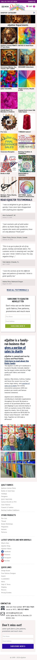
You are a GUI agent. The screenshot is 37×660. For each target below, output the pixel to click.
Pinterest (5, 554)
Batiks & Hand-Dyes (8, 491)
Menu (5, 6)
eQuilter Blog (5, 546)
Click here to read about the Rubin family (17, 362)
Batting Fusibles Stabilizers (10, 510)
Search (31, 1)
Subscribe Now (18, 326)
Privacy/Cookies (6, 593)
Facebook (6, 551)
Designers (4, 496)
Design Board (5, 570)
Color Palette (5, 505)
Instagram (6, 557)
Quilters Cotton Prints (8, 488)
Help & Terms (5, 584)
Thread (3, 521)
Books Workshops (7, 524)
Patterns (4, 532)
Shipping (4, 587)
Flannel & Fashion (7, 507)
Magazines (4, 527)
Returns (3, 590)
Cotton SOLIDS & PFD (8, 502)
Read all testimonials (18, 290)
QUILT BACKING (6, 499)
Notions (4, 529)
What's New (5, 543)
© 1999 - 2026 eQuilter (18, 657)
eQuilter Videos (6, 549)
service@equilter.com (14, 613)
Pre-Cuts (4, 518)
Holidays (4, 494)
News (3, 582)
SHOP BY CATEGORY (18, 13)
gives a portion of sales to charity (15, 349)
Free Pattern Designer (8, 573)
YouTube (5, 560)
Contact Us (6, 603)
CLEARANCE (5, 579)
